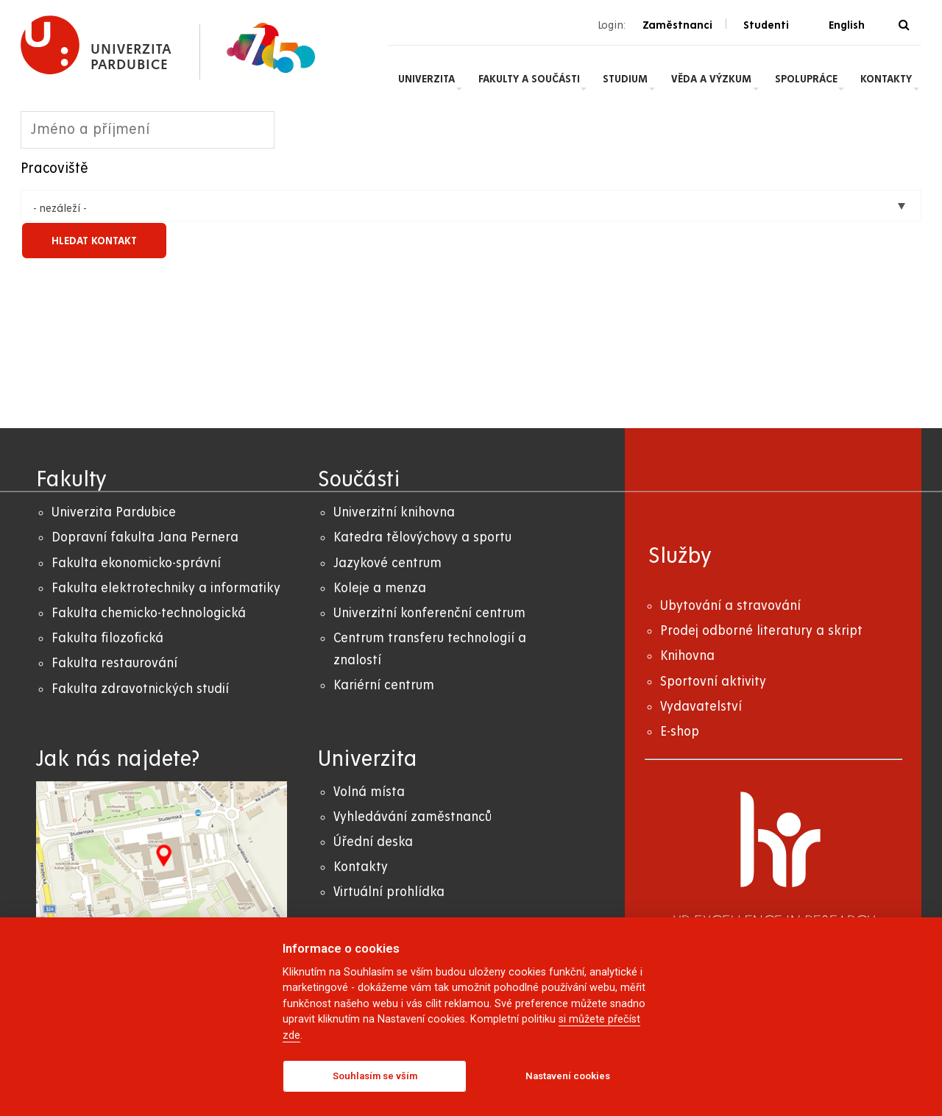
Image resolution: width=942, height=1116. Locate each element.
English (847, 25)
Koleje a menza (379, 588)
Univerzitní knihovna (394, 512)
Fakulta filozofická (107, 638)
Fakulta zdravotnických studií (140, 689)
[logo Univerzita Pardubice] (96, 45)
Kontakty (886, 79)
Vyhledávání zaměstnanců (412, 817)
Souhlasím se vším (375, 1075)
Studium (625, 79)
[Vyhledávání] (904, 25)
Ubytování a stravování (730, 606)
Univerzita (426, 79)
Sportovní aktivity (713, 682)
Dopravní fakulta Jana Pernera (145, 537)
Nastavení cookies (567, 1075)
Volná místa (369, 792)
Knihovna (687, 656)
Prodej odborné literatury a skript (761, 631)
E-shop (679, 732)
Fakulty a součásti (529, 79)
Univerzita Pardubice (114, 512)
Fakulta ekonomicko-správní (136, 563)
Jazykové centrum (387, 563)
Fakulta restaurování (114, 663)
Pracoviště (54, 169)
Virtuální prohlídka (389, 892)
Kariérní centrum (383, 685)
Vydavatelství (701, 707)
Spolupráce (806, 79)
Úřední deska (373, 842)
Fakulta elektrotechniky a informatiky (166, 588)
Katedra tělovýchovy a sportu (422, 537)
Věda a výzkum (711, 79)
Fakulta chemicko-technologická (149, 613)
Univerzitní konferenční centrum (429, 613)
